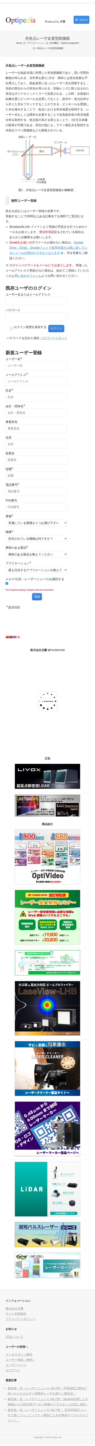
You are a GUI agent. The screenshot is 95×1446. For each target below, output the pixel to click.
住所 (9, 437)
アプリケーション (36, 43)
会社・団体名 (15, 406)
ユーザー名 (14, 358)
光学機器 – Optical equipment (64, 43)
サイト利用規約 (16, 1313)
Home (19, 43)
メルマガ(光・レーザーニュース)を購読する (35, 579)
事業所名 (12, 421)
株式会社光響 (14, 1308)
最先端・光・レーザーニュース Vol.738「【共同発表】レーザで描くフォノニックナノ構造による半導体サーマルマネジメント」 (48, 1415)
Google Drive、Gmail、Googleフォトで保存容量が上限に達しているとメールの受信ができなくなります (48, 248)
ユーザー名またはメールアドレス (28, 294)
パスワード (13, 310)
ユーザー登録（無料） (20, 1359)
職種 (9, 531)
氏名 (9, 390)
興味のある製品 (17, 547)
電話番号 (12, 484)
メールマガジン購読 (19, 1354)
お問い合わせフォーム (26, 275)
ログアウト (13, 1370)
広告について (14, 1336)
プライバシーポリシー (20, 1319)
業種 (9, 516)
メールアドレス (17, 374)
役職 (9, 469)
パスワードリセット (53, 338)
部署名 (10, 453)
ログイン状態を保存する (30, 327)
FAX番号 (11, 500)
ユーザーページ (16, 1365)
